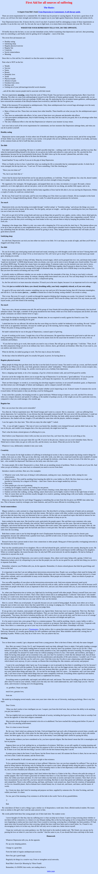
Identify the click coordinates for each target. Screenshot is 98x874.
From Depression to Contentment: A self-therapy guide (59, 12)
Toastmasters (33, 629)
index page (51, 871)
